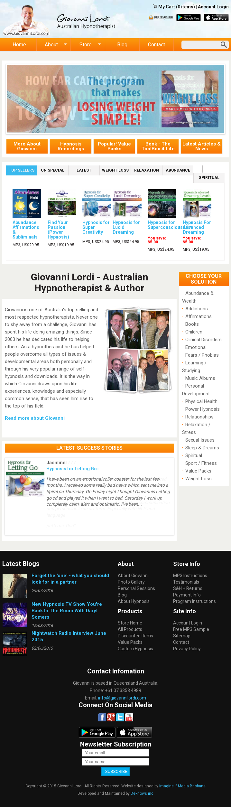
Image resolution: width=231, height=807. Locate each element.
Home (19, 45)
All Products (130, 629)
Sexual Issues (200, 440)
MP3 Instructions (190, 575)
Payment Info (187, 594)
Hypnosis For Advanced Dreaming (197, 227)
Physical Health (201, 401)
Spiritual (209, 177)
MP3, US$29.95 (26, 245)
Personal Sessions (136, 588)
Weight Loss (115, 170)
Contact (156, 45)
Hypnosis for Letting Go (71, 468)
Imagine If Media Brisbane (182, 786)
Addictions (196, 309)
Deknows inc (142, 793)
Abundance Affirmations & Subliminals (26, 229)
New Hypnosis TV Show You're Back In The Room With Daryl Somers (67, 610)
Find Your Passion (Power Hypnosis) (58, 229)
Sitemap (181, 635)
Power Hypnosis (202, 409)
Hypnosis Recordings (71, 146)
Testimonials (186, 582)
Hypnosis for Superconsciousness (170, 225)
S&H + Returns (187, 588)
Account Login (213, 6)
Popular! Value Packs (114, 146)
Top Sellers (23, 170)
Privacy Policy (187, 648)
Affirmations (198, 316)
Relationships (199, 417)
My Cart (167, 6)
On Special (52, 170)
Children (193, 332)
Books (192, 324)
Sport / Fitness (201, 463)
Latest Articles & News (201, 146)
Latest (84, 170)
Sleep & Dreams (202, 448)
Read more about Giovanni (35, 418)
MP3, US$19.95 (61, 245)
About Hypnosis (134, 601)
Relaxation (146, 170)
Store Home (130, 622)
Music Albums (200, 378)
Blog (122, 45)
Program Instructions (194, 601)
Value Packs (198, 471)
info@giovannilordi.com (122, 697)
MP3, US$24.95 (95, 241)
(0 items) (185, 6)
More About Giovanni (27, 146)
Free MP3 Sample (191, 629)
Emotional (196, 347)
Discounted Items (135, 635)
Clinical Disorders (203, 340)
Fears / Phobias (202, 355)
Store (86, 45)
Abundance (178, 170)
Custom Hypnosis (135, 648)
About (52, 45)
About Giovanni (133, 575)
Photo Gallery (131, 582)
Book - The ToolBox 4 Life (158, 146)
